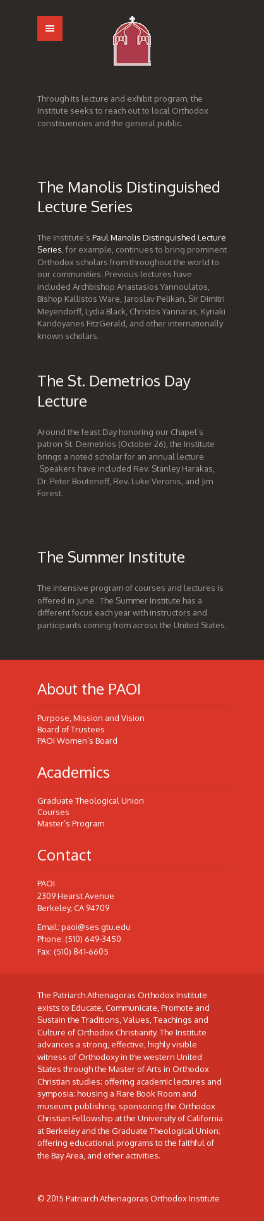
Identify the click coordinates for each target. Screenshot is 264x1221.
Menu (50, 28)
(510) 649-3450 (93, 939)
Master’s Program (70, 823)
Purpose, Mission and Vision (91, 718)
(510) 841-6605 (81, 951)
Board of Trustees (71, 729)
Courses (53, 812)
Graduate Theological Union (90, 800)
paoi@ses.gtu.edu (96, 927)
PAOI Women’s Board (77, 741)
